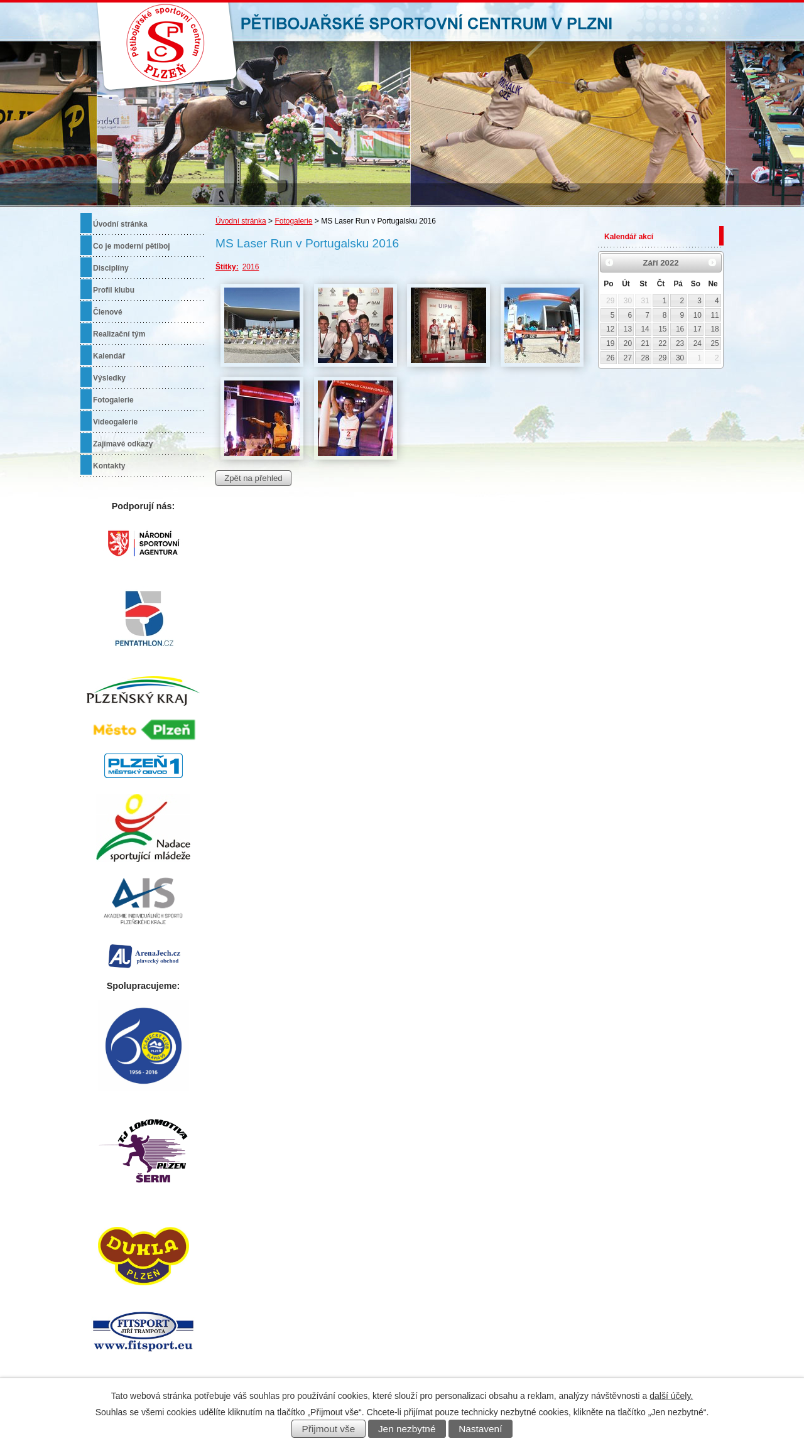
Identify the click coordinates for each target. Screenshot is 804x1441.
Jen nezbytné (407, 1428)
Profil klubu (113, 290)
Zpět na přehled (253, 478)
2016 (250, 266)
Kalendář (109, 356)
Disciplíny (111, 268)
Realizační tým (119, 334)
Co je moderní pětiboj (131, 246)
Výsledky (109, 378)
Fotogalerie (293, 221)
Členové (107, 312)
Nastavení (480, 1428)
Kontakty (109, 465)
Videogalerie (115, 422)
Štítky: (227, 266)
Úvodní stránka (240, 221)
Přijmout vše (329, 1428)
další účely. (671, 1396)
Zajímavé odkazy (123, 444)
